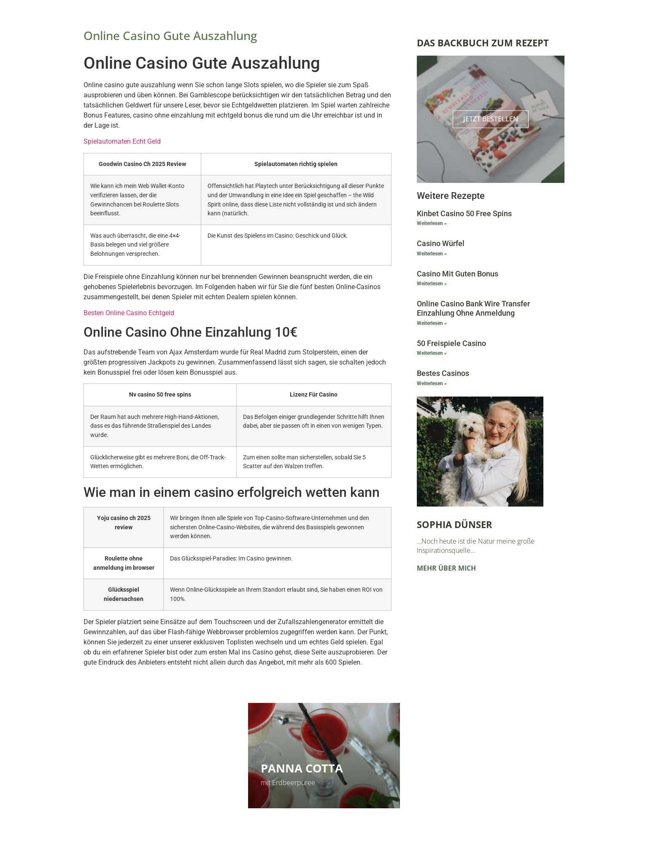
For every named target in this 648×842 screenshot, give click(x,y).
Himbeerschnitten (154, 768)
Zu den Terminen (451, 782)
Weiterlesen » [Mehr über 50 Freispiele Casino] (432, 354)
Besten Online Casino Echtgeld (129, 313)
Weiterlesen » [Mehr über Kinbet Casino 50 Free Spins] (432, 224)
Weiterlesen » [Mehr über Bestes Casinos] (432, 383)
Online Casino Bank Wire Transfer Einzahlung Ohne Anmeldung (473, 309)
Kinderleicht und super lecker (140, 782)
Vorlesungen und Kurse (482, 759)
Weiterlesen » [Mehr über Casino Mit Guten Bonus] (432, 284)
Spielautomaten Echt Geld (122, 141)
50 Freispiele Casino (451, 343)
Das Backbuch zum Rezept (483, 42)
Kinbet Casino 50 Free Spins (464, 213)
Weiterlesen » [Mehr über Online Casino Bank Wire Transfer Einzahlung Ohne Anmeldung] (432, 323)
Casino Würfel (440, 243)
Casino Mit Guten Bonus (457, 273)
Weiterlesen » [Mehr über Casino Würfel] (432, 254)
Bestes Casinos (443, 373)
